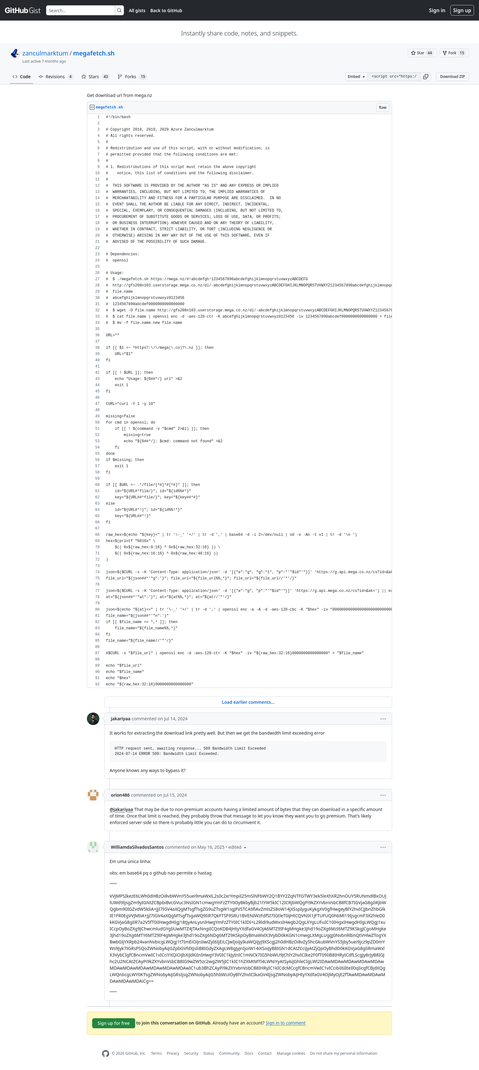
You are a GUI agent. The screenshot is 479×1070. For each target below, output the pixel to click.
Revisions (56, 77)
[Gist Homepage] (23, 10)
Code (21, 76)
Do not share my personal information (343, 1053)
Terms (156, 1053)
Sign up (462, 10)
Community (229, 1053)
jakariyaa (120, 719)
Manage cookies (291, 1053)
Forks (132, 77)
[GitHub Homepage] (105, 1054)
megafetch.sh (94, 53)
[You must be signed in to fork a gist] (454, 53)
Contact (265, 1053)
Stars (95, 77)
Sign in (437, 10)
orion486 (120, 795)
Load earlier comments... (248, 702)
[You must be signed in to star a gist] (422, 53)
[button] (425, 76)
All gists (137, 10)
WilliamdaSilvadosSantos (137, 847)
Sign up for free (113, 1023)
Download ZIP (452, 76)
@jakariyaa (121, 809)
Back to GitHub (166, 10)
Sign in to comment (286, 1022)
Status (208, 1053)
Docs (248, 1053)
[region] (239, 401)
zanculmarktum (45, 53)
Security (191, 1053)
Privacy (173, 1053)
